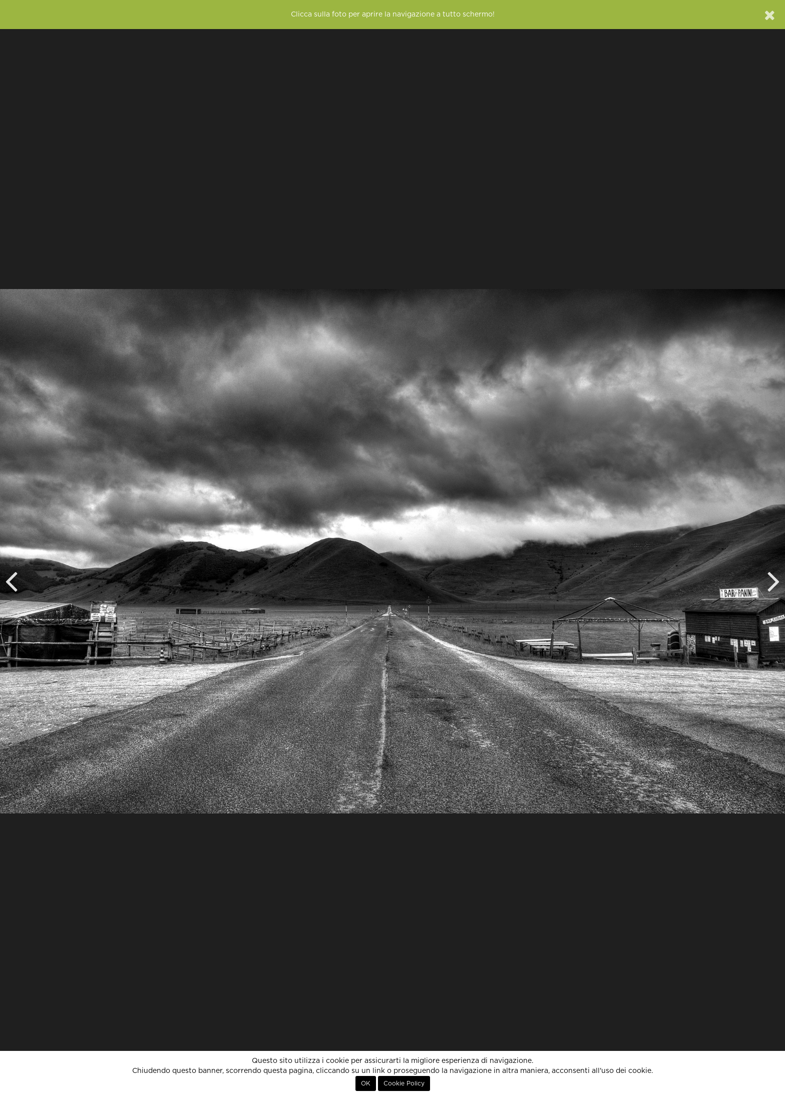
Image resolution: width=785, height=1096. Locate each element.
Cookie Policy (404, 1083)
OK (365, 1083)
